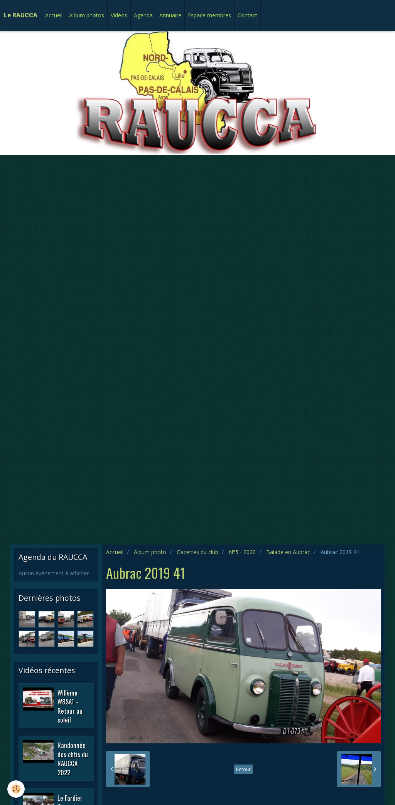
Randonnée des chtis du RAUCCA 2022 (72, 758)
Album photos (86, 15)
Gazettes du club (197, 552)
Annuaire (170, 15)
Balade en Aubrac (288, 552)
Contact (247, 15)
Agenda (143, 15)
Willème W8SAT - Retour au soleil (70, 705)
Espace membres (209, 15)
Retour (243, 769)
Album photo (150, 552)
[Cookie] (16, 789)
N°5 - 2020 (242, 552)
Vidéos (119, 15)
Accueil (53, 15)
